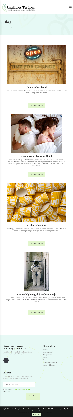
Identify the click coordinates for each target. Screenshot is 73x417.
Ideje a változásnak (36, 87)
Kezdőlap (6, 28)
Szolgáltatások (47, 355)
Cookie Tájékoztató (49, 365)
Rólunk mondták (48, 352)
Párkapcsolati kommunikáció (36, 156)
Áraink (45, 357)
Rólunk (45, 349)
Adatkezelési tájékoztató (50, 362)
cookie (32, 411)
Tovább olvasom (35, 105)
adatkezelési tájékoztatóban (21, 389)
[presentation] (17, 397)
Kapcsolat (46, 360)
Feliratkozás (33, 396)
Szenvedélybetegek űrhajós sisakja (36, 294)
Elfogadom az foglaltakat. (16, 390)
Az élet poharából (36, 225)
